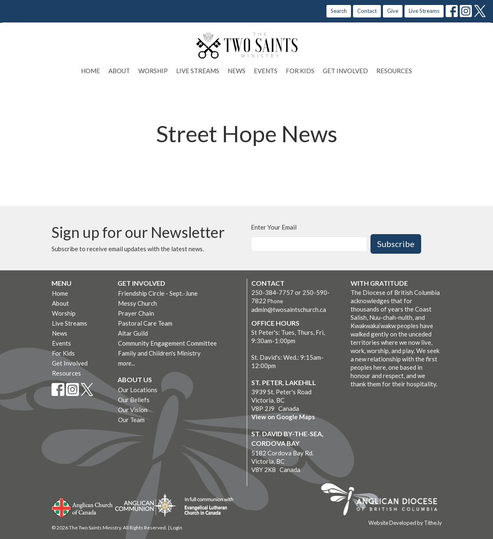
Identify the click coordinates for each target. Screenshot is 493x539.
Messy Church (137, 303)
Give (392, 10)
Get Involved (345, 70)
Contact (367, 10)
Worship (153, 70)
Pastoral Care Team (145, 323)
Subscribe (396, 244)
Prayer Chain (136, 313)
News (236, 70)
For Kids (300, 70)
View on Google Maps (283, 416)
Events (265, 70)
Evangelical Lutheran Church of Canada (206, 506)
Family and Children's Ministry (159, 353)
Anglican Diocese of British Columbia (383, 500)
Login (176, 527)
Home (90, 70)
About (119, 70)
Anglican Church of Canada (82, 506)
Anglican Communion (146, 505)
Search (339, 10)
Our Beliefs (134, 399)
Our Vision (132, 409)
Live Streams (424, 10)
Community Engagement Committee (167, 343)
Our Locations (137, 389)
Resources (394, 70)
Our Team (131, 419)
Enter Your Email (274, 227)
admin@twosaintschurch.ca (288, 309)
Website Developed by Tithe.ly (405, 522)
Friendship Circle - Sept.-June (158, 293)
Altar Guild (133, 333)
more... (126, 363)
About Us (135, 379)
